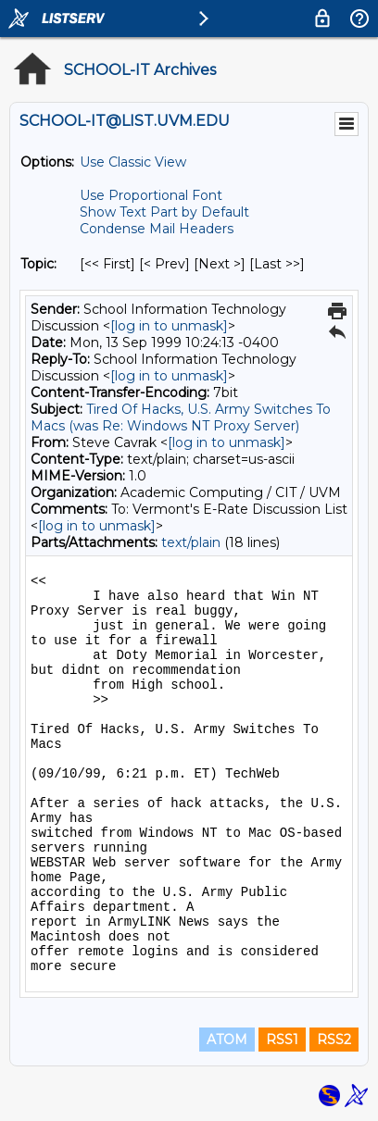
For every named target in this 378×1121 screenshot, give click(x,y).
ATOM (227, 1039)
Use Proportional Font (151, 195)
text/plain (190, 542)
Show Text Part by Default (164, 212)
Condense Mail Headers (156, 228)
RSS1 (282, 1039)
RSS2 (334, 1039)
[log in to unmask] (169, 326)
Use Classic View (133, 162)
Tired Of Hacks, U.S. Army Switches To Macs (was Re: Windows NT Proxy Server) (181, 417)
